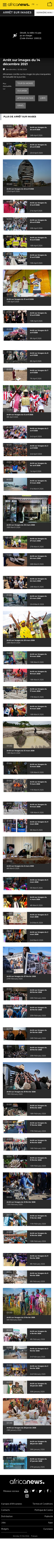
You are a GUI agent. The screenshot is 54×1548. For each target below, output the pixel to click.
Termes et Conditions (43, 1504)
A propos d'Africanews (11, 1504)
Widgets (5, 1529)
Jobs (3, 1523)
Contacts (5, 1510)
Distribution (7, 1517)
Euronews (48, 1529)
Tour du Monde (25, 83)
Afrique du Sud (25, 98)
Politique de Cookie (44, 1510)
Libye (43, 98)
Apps (50, 1523)
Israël (20, 106)
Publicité (48, 1517)
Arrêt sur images (17, 12)
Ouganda (22, 91)
